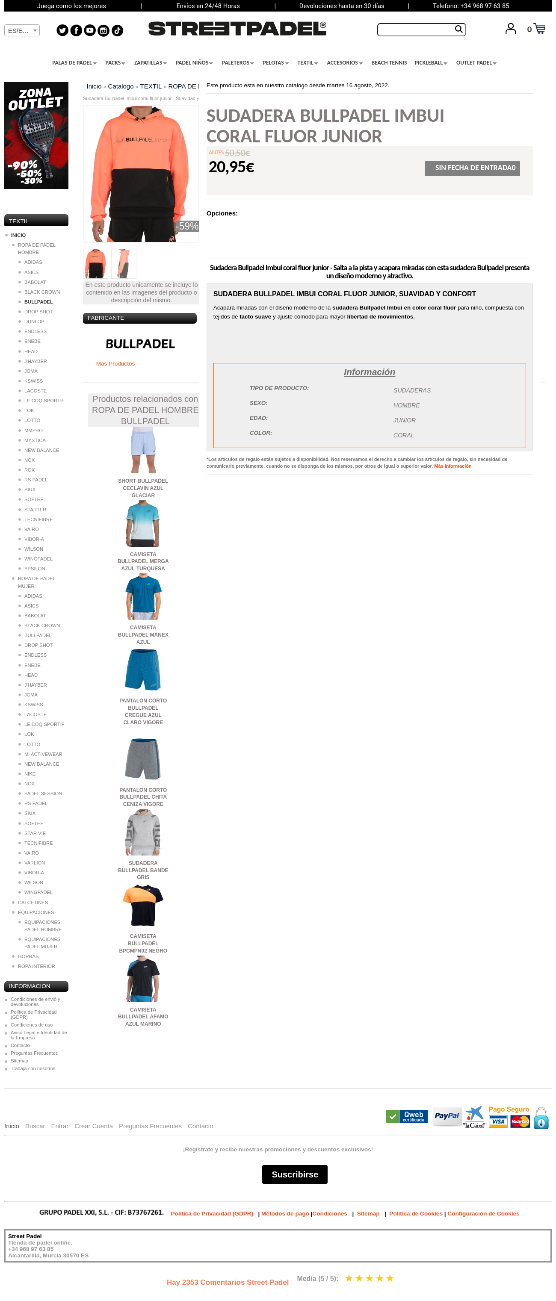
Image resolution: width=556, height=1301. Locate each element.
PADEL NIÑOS (194, 63)
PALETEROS (238, 63)
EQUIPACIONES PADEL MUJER (39, 943)
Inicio (94, 86)
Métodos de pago (285, 1213)
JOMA (28, 371)
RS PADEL (33, 479)
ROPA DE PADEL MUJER (33, 582)
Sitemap (19, 1060)
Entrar (59, 1126)
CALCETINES (30, 902)
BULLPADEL (35, 635)
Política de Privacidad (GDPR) (34, 1014)
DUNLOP (31, 321)
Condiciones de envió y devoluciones (35, 1002)
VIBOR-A (31, 539)
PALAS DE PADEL (74, 63)
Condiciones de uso (32, 1024)
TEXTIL (308, 63)
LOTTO (29, 420)
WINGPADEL (35, 558)
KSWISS (30, 381)
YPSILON (31, 568)
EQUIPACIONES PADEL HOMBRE (40, 926)
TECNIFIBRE (35, 519)
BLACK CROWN (39, 292)
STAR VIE (32, 833)
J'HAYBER (32, 361)
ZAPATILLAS (150, 63)
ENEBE (29, 341)
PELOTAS (276, 63)
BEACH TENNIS (389, 63)
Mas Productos (115, 363)
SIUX (26, 489)
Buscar (35, 1126)
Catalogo (121, 86)
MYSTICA (32, 440)
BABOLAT (32, 282)
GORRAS (25, 956)
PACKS (116, 63)
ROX (26, 469)
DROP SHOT (35, 311)
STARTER (32, 509)
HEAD (28, 351)
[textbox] (22, 31)
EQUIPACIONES (33, 912)
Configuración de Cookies (483, 1213)
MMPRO (30, 430)
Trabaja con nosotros (33, 1068)
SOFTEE (31, 499)
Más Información (452, 466)
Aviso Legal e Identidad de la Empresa (39, 1035)
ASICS (28, 272)
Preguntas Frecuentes (34, 1053)
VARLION (31, 862)
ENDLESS (32, 331)
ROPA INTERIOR (33, 966)
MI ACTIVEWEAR (40, 754)
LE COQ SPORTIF (41, 400)
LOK (26, 410)
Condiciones (329, 1213)
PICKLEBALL (430, 63)
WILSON (30, 549)
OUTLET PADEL (476, 63)
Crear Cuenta (93, 1126)
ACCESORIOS (345, 63)
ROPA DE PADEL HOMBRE (33, 248)
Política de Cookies (416, 1213)
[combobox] (22, 30)
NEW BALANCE (38, 450)
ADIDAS (30, 262)
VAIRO (28, 529)
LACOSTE (32, 390)
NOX (26, 460)
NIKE (26, 773)
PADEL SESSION (40, 793)
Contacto (20, 1045)
